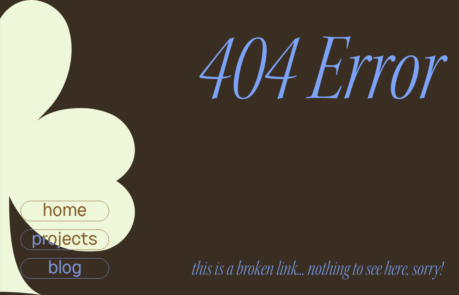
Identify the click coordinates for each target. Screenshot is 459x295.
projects (65, 239)
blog (65, 268)
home (65, 211)
